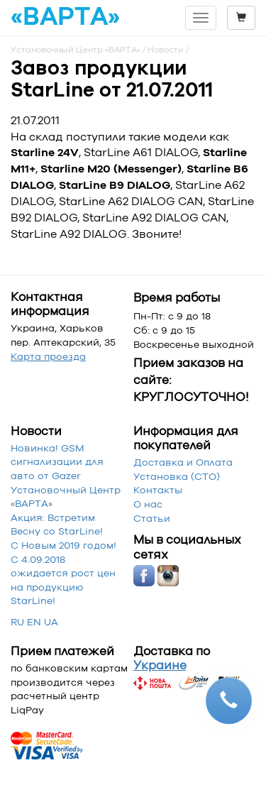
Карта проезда (48, 356)
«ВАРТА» (65, 17)
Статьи (151, 518)
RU (17, 621)
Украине (160, 665)
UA (51, 621)
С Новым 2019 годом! (63, 545)
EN (34, 621)
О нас (147, 504)
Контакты (157, 489)
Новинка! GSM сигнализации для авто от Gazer (57, 461)
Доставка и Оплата (183, 462)
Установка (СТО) (176, 476)
